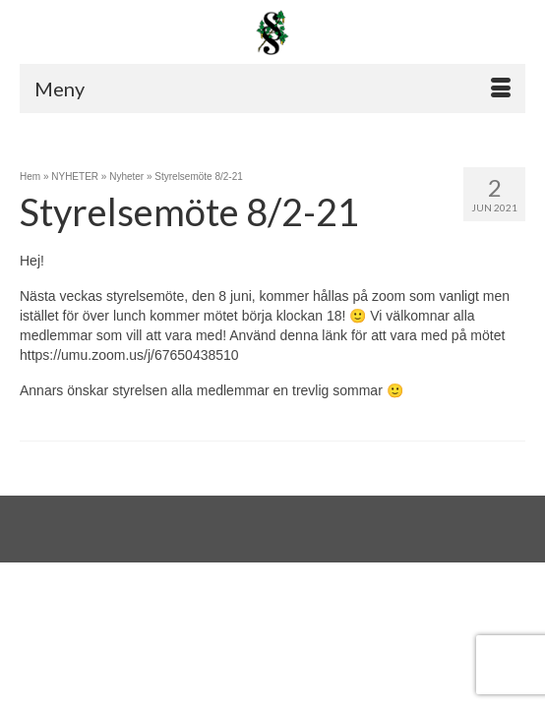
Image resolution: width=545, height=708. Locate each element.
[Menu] (272, 88)
